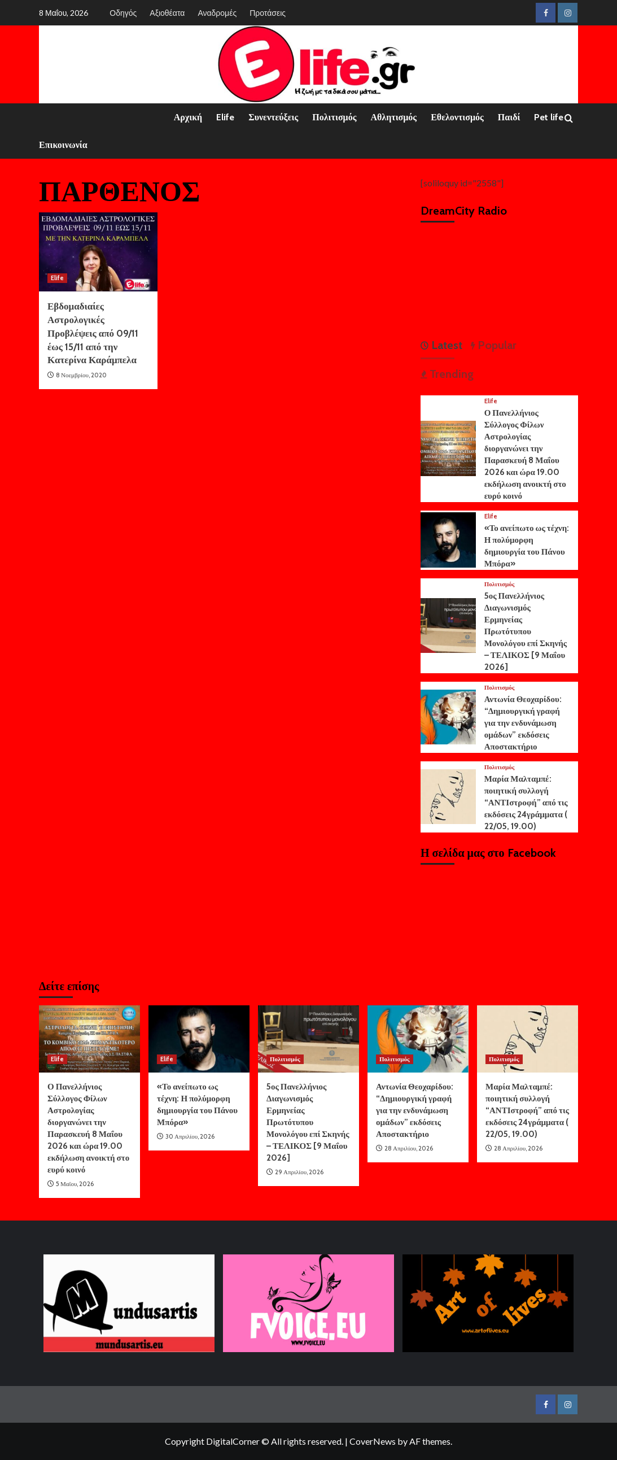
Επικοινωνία (63, 145)
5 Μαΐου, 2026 (75, 1184)
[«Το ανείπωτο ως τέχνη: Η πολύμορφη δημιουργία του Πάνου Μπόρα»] (448, 538)
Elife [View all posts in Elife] (57, 278)
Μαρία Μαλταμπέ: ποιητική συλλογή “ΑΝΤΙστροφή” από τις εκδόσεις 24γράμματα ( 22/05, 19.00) (526, 802)
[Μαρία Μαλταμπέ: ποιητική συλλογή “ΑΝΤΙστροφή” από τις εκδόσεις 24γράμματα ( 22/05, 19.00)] (448, 795)
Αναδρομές (217, 13)
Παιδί (509, 117)
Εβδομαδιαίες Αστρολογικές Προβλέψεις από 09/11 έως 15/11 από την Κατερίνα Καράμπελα (92, 332)
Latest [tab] (445, 345)
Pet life (548, 117)
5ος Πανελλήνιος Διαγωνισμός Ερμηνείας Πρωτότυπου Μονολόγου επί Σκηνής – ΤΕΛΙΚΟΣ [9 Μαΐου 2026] (525, 631)
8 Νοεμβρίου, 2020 (81, 375)
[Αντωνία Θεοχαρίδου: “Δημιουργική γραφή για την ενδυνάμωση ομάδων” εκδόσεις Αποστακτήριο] (448, 716)
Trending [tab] (450, 374)
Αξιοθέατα (167, 13)
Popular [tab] (496, 345)
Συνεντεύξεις (273, 117)
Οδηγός (123, 13)
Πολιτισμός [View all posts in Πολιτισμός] (499, 584)
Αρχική (188, 117)
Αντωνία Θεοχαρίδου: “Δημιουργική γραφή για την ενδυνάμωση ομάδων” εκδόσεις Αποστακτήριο (523, 723)
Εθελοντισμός (457, 117)
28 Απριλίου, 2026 (408, 1148)
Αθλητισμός (393, 117)
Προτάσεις (268, 13)
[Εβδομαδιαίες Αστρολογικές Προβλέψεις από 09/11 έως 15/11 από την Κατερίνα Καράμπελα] (98, 251)
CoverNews (372, 1441)
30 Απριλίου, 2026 (190, 1136)
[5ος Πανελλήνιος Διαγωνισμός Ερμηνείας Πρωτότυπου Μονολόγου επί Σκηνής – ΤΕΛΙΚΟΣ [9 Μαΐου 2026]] (448, 624)
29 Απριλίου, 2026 (299, 1172)
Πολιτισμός (334, 117)
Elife (225, 117)
